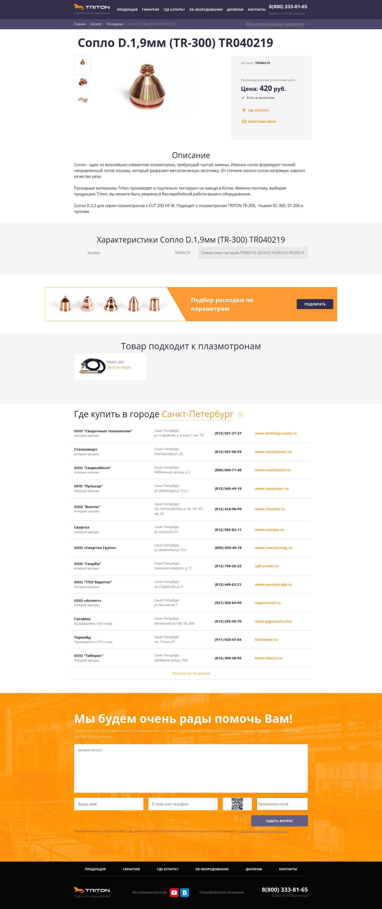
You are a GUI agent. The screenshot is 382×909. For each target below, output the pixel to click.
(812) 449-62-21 (228, 584)
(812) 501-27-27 (228, 433)
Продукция (127, 9)
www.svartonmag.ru (274, 547)
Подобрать (315, 304)
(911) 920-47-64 (228, 639)
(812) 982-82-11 (228, 529)
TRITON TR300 (119, 367)
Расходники (114, 24)
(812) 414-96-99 (228, 508)
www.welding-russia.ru (276, 433)
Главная (80, 24)
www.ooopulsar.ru (272, 488)
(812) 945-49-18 (228, 488)
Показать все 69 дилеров (191, 673)
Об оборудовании (206, 9)
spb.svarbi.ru (267, 565)
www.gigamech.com (273, 621)
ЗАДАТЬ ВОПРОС (279, 821)
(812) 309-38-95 (228, 657)
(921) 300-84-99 (228, 602)
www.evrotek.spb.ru (273, 584)
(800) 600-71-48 (228, 469)
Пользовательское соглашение (222, 892)
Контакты (257, 9)
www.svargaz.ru (269, 529)
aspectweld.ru (268, 602)
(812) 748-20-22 (228, 565)
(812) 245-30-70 (228, 621)
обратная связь (258, 121)
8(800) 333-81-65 (288, 6)
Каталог (96, 24)
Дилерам (235, 9)
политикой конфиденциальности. (263, 831)
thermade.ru (266, 639)
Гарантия (150, 9)
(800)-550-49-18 (228, 547)
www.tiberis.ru (268, 657)
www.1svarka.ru (270, 508)
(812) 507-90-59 (228, 451)
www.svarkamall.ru (273, 469)
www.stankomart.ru (273, 451)
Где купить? (174, 9)
